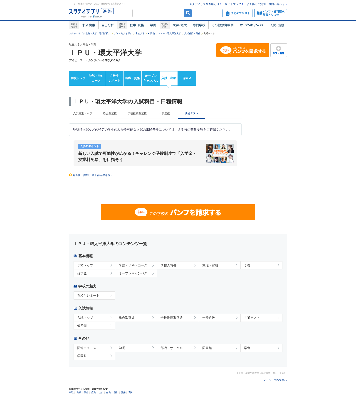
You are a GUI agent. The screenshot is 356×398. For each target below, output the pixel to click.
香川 (116, 392)
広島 (93, 392)
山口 (101, 392)
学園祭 (82, 356)
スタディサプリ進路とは (204, 4)
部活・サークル (172, 348)
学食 (247, 348)
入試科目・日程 (192, 33)
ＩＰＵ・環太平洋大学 (169, 33)
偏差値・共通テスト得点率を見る (92, 175)
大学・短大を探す (123, 33)
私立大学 (140, 33)
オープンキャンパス (252, 25)
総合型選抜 (110, 113)
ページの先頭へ (277, 380)
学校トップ (78, 78)
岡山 (152, 33)
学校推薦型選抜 (137, 113)
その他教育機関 (222, 25)
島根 (79, 392)
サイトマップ (233, 4)
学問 (153, 25)
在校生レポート (114, 78)
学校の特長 (168, 265)
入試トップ (85, 318)
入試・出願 (277, 25)
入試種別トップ (82, 113)
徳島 (108, 392)
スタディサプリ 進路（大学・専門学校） (90, 33)
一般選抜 (164, 113)
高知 (131, 392)
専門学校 (199, 25)
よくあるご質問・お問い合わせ (266, 4)
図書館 (207, 348)
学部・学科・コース (133, 265)
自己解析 (107, 25)
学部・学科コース (96, 78)
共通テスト (252, 318)
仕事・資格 (137, 25)
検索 (188, 13)
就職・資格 (132, 78)
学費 (247, 265)
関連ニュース (86, 348)
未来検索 (88, 25)
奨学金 (82, 273)
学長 (122, 348)
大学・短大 (180, 25)
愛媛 (123, 392)
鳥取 (71, 392)
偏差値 (187, 78)
